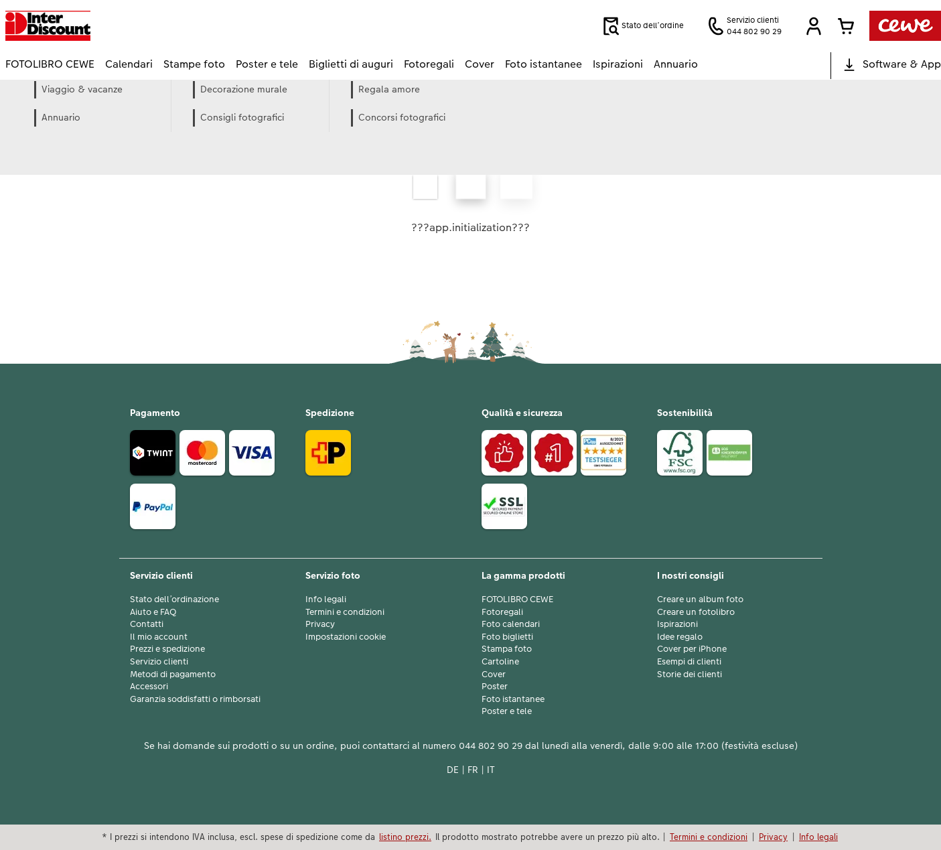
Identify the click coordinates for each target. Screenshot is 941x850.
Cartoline (500, 662)
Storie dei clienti (689, 674)
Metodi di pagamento (173, 674)
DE (453, 769)
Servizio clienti (159, 662)
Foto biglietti (507, 637)
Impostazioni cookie (345, 637)
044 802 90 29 (490, 745)
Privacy (320, 624)
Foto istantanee (513, 699)
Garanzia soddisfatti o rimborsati (195, 699)
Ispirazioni (677, 624)
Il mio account (159, 637)
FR (472, 769)
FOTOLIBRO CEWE (517, 599)
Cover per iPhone (692, 649)
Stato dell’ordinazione (174, 599)
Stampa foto (507, 649)
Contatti (146, 624)
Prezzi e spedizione (167, 649)
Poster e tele (507, 711)
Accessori (149, 687)
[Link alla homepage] (136, 26)
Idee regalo (680, 637)
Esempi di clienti (689, 662)
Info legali (325, 599)
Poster (495, 687)
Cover (494, 674)
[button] (814, 26)
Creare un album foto (700, 599)
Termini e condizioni (344, 612)
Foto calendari (511, 624)
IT (491, 769)
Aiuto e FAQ (153, 612)
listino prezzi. (405, 836)
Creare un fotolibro (696, 612)
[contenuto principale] (470, 199)
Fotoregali (502, 612)
